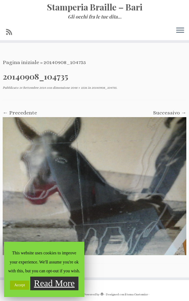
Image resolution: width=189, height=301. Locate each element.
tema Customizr (137, 294)
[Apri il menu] (180, 31)
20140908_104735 (103, 88)
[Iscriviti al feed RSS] (11, 32)
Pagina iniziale (21, 62)
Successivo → (169, 113)
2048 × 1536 (78, 88)
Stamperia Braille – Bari (94, 7)
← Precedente (20, 113)
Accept (19, 285)
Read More (54, 283)
